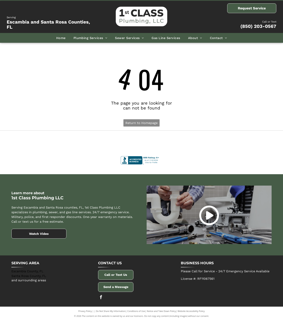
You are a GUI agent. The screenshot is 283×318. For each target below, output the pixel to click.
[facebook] (101, 295)
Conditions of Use (136, 308)
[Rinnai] (193, 141)
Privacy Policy (85, 308)
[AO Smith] (89, 141)
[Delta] (37, 141)
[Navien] (141, 141)
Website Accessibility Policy (191, 308)
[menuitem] (61, 38)
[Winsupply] (245, 141)
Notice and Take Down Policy (161, 308)
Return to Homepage (141, 123)
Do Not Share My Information (111, 308)
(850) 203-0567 (258, 26)
